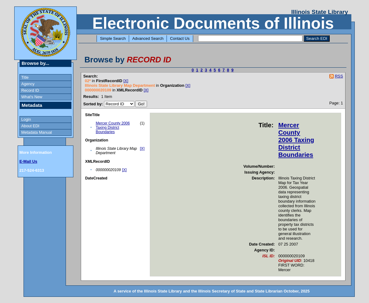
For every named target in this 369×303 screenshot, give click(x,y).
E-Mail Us (28, 161)
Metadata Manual (36, 132)
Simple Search (113, 38)
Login (26, 119)
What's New (31, 97)
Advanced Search (147, 38)
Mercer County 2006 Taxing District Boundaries (113, 127)
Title (25, 77)
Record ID (30, 90)
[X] (126, 80)
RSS (339, 76)
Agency (28, 84)
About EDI (30, 126)
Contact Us (179, 38)
